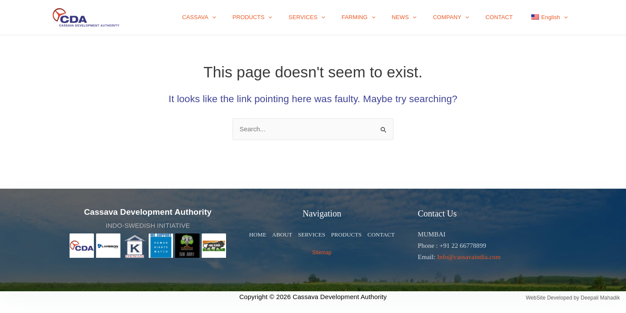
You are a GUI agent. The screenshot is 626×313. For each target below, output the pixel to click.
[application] (250, 17)
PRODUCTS (285, 17)
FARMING (381, 17)
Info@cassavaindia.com (468, 256)
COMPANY (464, 17)
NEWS (422, 17)
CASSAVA (237, 17)
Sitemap (322, 253)
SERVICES (334, 17)
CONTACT (506, 17)
